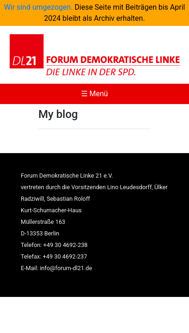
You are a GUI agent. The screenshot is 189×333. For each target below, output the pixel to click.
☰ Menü (94, 93)
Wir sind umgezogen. (38, 7)
